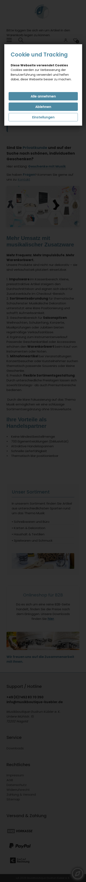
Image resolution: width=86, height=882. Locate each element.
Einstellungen (43, 117)
